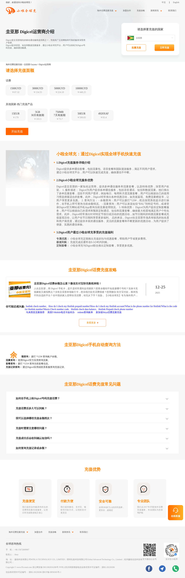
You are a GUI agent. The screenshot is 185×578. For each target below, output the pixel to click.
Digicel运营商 (45, 64)
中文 (164, 2)
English (176, 2)
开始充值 (17, 131)
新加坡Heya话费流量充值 (109, 312)
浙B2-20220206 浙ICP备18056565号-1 (45, 572)
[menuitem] (107, 10)
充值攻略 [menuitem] (141, 11)
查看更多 (91, 322)
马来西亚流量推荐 (35, 312)
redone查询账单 (85, 312)
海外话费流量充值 (14, 64)
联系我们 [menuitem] (172, 11)
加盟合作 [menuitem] (127, 11)
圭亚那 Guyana (30, 64)
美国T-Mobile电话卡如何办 (61, 312)
